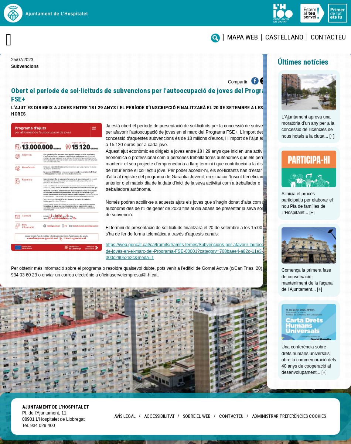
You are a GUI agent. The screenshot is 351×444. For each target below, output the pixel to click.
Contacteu (328, 37)
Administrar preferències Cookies (289, 416)
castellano (284, 37)
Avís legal (125, 416)
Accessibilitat (159, 416)
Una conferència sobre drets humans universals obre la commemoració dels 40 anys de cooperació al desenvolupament (309, 359)
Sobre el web (197, 416)
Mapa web (242, 37)
